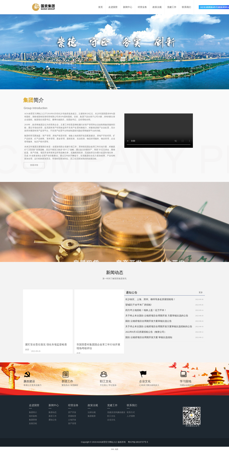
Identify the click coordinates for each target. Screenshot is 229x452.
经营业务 (142, 7)
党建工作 (171, 7)
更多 (201, 292)
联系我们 (186, 7)
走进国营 (112, 7)
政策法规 (157, 7)
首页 (100, 7)
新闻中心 (127, 7)
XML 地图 (114, 449)
